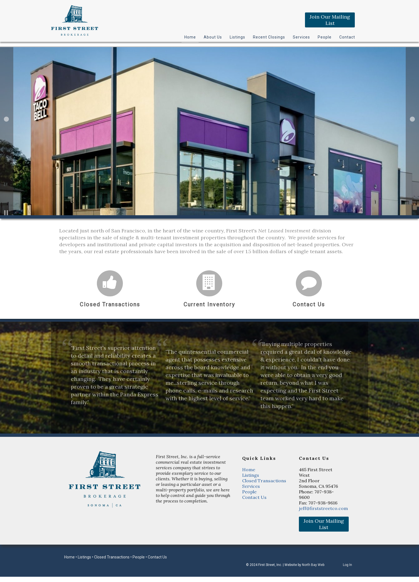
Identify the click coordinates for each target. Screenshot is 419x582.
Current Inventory (209, 304)
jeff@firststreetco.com (323, 508)
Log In (347, 565)
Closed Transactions (110, 304)
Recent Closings (269, 37)
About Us (213, 37)
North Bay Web (313, 565)
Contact (347, 37)
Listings (237, 37)
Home (190, 37)
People (325, 37)
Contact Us (309, 304)
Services (301, 37)
